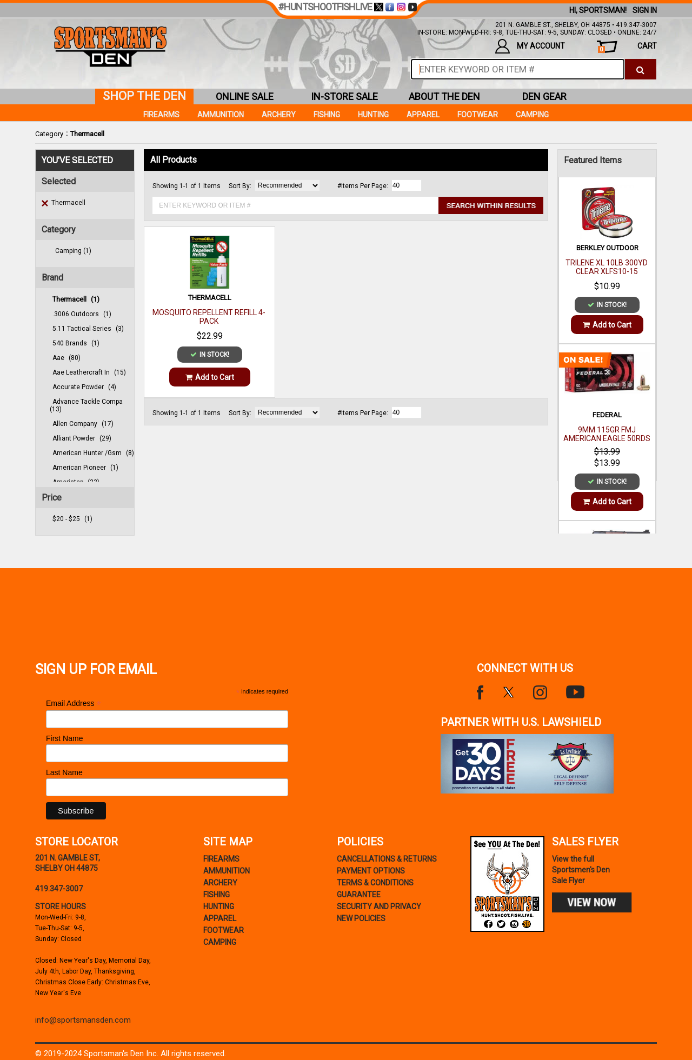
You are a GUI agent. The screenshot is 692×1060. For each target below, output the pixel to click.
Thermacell (87, 134)
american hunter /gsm (93, 453)
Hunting (373, 114)
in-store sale (344, 96)
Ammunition (220, 114)
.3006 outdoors (81, 314)
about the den (444, 96)
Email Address (73, 703)
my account (530, 46)
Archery (279, 114)
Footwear (477, 114)
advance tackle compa (86, 405)
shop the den (144, 96)
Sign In (645, 10)
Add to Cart (209, 377)
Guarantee (359, 894)
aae (66, 358)
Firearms (161, 114)
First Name (64, 738)
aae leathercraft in (89, 372)
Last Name (64, 772)
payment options (371, 870)
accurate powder (84, 387)
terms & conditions (375, 882)
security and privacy (379, 906)
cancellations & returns (387, 859)
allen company (83, 424)
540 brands (75, 343)
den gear (544, 96)
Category (49, 134)
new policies (361, 918)
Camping (532, 114)
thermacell (75, 299)
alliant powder (81, 438)
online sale (245, 96)
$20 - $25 (72, 519)
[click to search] (640, 69)
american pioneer (85, 467)
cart (627, 47)
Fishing (327, 114)
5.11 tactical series (88, 328)
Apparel (423, 114)
